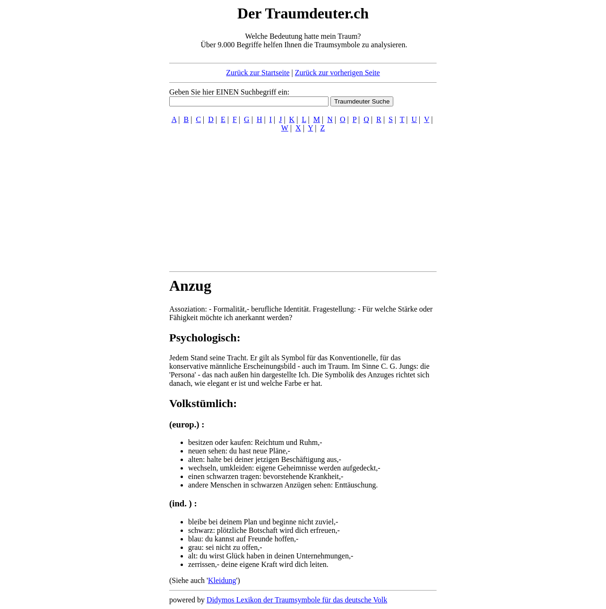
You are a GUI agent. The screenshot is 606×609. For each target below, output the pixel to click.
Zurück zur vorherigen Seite (337, 73)
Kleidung (222, 580)
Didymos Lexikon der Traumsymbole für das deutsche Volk (297, 600)
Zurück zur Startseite (257, 73)
